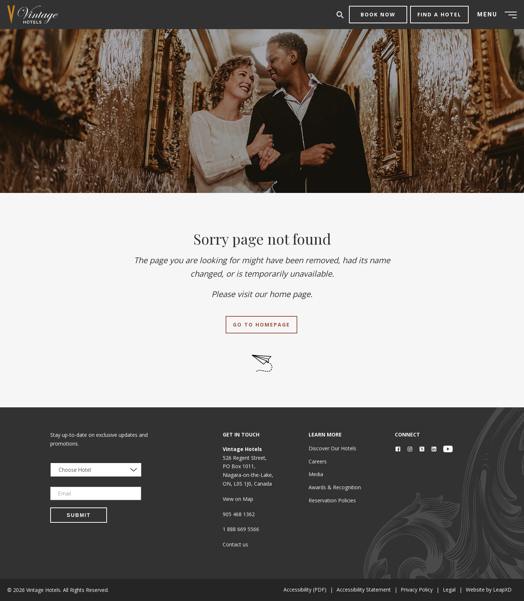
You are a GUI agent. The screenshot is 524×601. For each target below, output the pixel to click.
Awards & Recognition (335, 487)
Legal (447, 589)
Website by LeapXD (488, 589)
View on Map (238, 498)
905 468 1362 (239, 514)
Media (316, 474)
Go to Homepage (261, 324)
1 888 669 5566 (241, 529)
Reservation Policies (332, 500)
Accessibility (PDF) (298, 589)
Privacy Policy (413, 589)
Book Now (378, 14)
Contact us (235, 544)
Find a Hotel (439, 14)
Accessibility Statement (358, 589)
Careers (318, 461)
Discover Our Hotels (332, 448)
